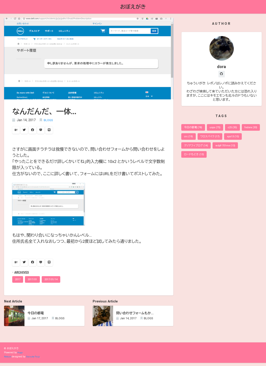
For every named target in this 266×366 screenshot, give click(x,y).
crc (212, 139)
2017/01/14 (56, 282)
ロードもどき (225, 158)
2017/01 (35, 282)
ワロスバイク (235, 139)
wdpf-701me (195, 158)
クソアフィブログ (219, 149)
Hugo (20, 355)
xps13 (191, 149)
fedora (191, 139)
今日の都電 (194, 129)
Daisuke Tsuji (35, 359)
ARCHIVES (22, 274)
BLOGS (49, 121)
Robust (8, 359)
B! (16, 131)
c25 (238, 129)
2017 (18, 282)
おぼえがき (133, 7)
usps (219, 129)
